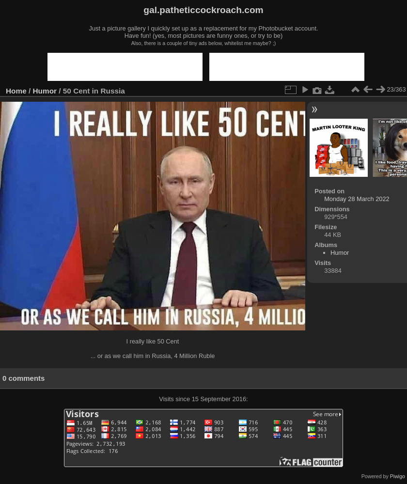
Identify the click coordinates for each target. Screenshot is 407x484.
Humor (45, 91)
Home (16, 91)
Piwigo (397, 476)
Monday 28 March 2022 (356, 199)
